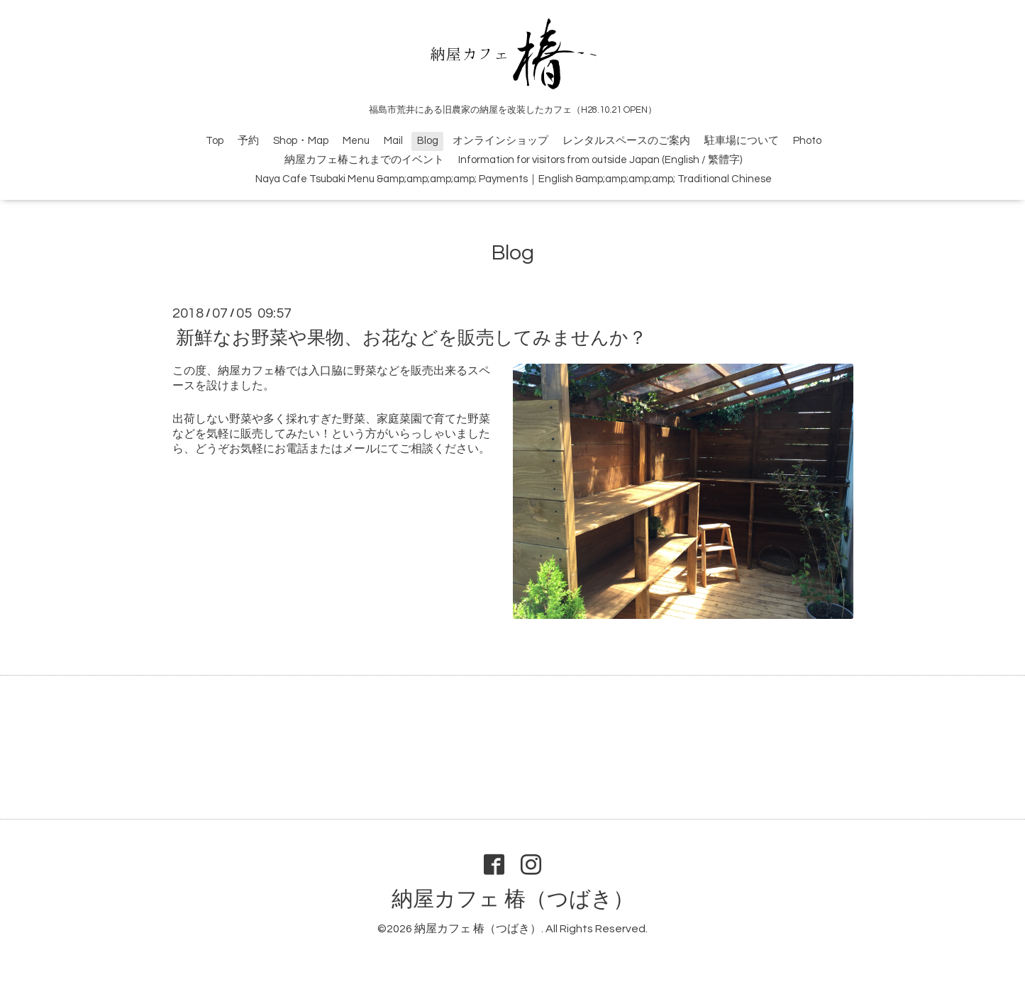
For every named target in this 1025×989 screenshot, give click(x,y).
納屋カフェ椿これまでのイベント (364, 160)
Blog (427, 140)
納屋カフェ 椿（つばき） (513, 899)
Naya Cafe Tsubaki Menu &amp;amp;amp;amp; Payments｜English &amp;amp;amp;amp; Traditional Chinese (513, 179)
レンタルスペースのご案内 (626, 140)
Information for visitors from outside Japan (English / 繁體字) (600, 160)
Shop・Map (300, 140)
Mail (393, 140)
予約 (248, 140)
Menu (356, 140)
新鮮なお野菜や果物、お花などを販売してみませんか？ (411, 338)
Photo (807, 140)
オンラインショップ (500, 140)
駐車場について (741, 140)
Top (214, 140)
